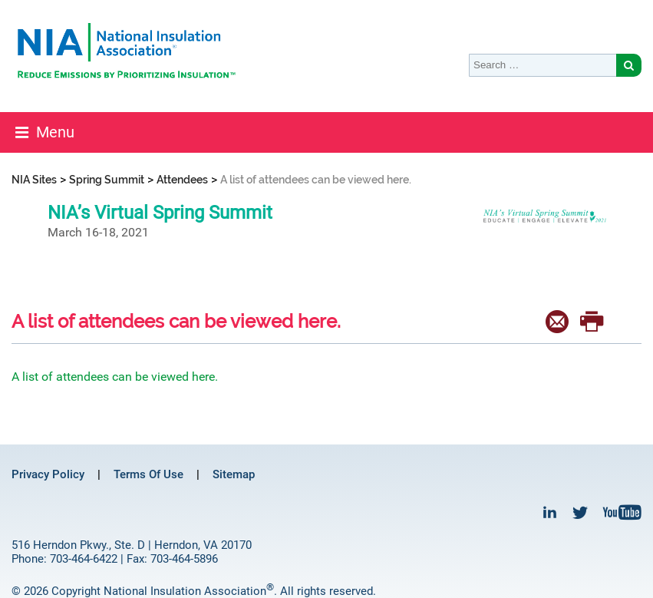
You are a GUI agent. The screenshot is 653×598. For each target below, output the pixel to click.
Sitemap (234, 474)
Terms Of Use (148, 474)
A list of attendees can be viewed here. (115, 376)
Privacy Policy (48, 474)
